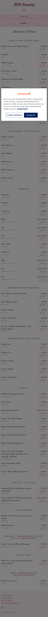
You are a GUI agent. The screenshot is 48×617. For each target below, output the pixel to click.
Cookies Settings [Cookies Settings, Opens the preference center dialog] (14, 115)
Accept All (31, 115)
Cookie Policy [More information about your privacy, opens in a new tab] (22, 109)
